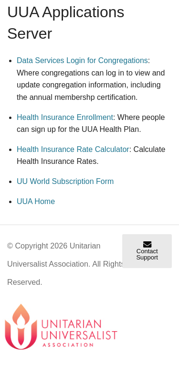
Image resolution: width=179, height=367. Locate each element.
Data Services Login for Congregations (82, 60)
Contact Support (147, 251)
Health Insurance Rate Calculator (73, 149)
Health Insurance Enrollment (65, 117)
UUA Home (36, 201)
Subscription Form (65, 181)
